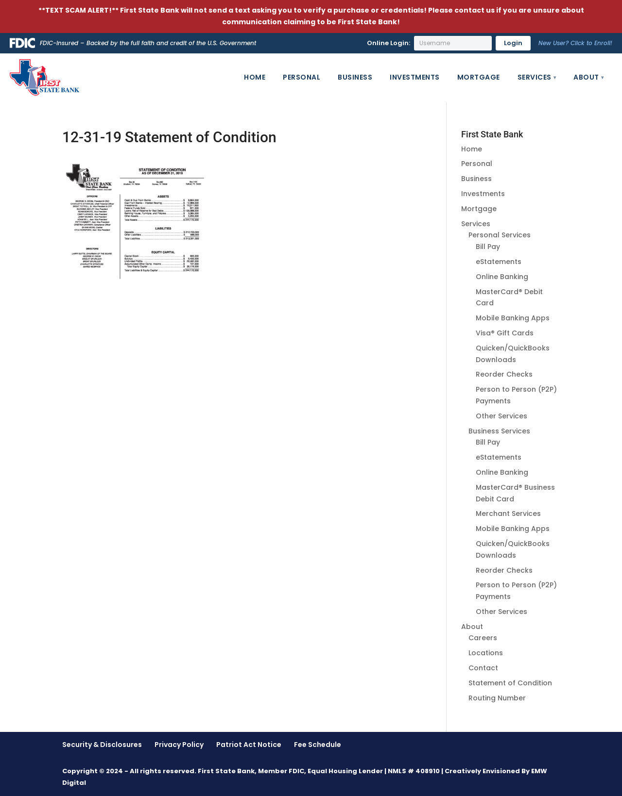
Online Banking (502, 277)
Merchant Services (508, 513)
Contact (483, 668)
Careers (482, 638)
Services (535, 77)
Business (355, 77)
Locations (485, 653)
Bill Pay (488, 246)
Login (513, 43)
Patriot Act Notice (248, 744)
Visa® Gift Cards (505, 333)
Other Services (501, 416)
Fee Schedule (317, 744)
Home (254, 77)
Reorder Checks (504, 374)
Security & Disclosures (102, 744)
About (586, 77)
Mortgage (478, 77)
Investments (415, 77)
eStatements (498, 261)
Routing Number (497, 698)
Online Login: (388, 43)
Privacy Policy (179, 744)
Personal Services (499, 235)
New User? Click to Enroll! (575, 43)
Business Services (499, 431)
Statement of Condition (510, 683)
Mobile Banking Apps (513, 318)
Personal (301, 77)
